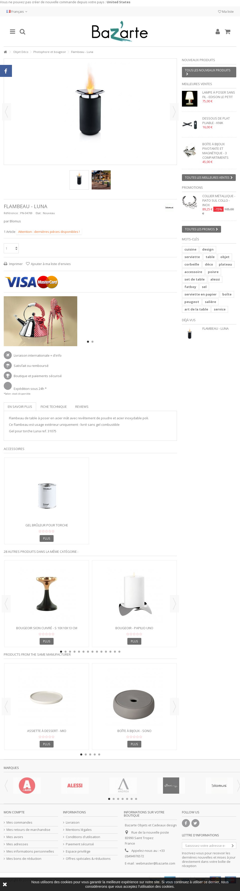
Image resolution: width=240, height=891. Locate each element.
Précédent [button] (6, 112)
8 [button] (92, 652)
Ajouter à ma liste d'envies (51, 264)
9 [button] (97, 652)
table (210, 257)
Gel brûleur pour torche (46, 525)
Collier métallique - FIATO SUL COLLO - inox (218, 200)
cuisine (190, 249)
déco (209, 264)
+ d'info (56, 355)
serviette (192, 257)
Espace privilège (78, 851)
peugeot (191, 301)
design (208, 249)
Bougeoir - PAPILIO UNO (134, 628)
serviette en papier (200, 294)
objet (225, 257)
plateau (225, 264)
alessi (215, 279)
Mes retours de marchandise (28, 830)
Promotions (192, 187)
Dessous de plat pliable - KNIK (216, 120)
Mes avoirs (14, 837)
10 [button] (101, 652)
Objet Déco (20, 52)
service (220, 309)
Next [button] (174, 603)
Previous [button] (6, 603)
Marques (11, 767)
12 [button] (110, 652)
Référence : (11, 213)
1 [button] (88, 342)
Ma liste (226, 11)
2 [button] (92, 342)
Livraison (73, 822)
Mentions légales (79, 830)
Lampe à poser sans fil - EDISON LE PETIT (218, 94)
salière (210, 301)
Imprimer (15, 264)
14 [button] (119, 652)
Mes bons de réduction (23, 859)
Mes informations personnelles (30, 851)
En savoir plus (20, 406)
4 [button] (75, 652)
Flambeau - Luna (215, 328)
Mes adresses (17, 844)
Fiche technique (54, 406)
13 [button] (115, 652)
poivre (213, 272)
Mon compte (14, 812)
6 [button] (83, 652)
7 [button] (88, 652)
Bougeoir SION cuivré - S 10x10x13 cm (46, 628)
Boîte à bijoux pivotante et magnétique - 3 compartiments (215, 151)
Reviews (81, 406)
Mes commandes (19, 822)
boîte (227, 294)
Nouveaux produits (198, 60)
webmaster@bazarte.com (155, 863)
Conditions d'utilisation (83, 837)
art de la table (196, 309)
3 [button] (70, 652)
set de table (194, 279)
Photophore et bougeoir (49, 52)
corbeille (191, 264)
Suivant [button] (174, 112)
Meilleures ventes (197, 84)
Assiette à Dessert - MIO (46, 731)
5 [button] (79, 652)
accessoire (193, 272)
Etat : (39, 213)
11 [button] (106, 652)
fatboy (190, 287)
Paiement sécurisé (80, 844)
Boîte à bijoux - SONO (134, 731)
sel (204, 287)
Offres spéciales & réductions (88, 859)
